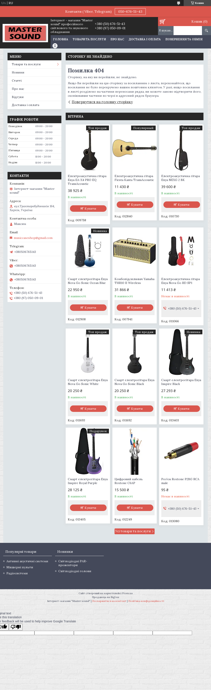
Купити (90, 208)
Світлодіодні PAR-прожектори (72, 563)
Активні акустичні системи (27, 561)
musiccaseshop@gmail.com (33, 238)
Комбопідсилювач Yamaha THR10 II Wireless (134, 281)
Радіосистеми (17, 573)
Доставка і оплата (145, 39)
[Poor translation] (16, 627)
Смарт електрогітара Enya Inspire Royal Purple (88, 481)
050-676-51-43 (130, 11)
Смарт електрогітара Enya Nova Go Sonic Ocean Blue (88, 281)
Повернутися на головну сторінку (102, 102)
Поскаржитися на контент (109, 601)
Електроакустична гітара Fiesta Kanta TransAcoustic (134, 178)
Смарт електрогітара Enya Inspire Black (181, 382)
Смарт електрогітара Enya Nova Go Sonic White (88, 382)
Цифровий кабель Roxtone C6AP (129, 481)
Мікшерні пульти (19, 567)
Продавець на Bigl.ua (105, 597)
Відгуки (18, 97)
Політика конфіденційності (146, 601)
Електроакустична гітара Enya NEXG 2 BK (180, 178)
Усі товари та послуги (133, 531)
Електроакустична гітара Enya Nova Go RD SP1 (180, 281)
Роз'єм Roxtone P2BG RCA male (180, 481)
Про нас (117, 39)
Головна (60, 39)
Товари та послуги (89, 39)
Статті (17, 81)
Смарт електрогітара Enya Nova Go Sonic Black (134, 382)
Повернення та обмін (184, 39)
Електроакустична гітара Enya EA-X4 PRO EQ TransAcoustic (87, 180)
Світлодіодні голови (74, 571)
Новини (18, 72)
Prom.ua (127, 593)
